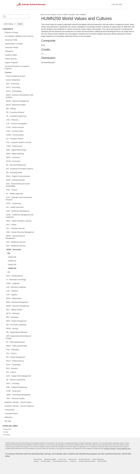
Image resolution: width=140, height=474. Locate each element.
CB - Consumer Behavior (15, 112)
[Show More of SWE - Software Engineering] (5, 387)
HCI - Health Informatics (15, 207)
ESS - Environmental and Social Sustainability (17, 185)
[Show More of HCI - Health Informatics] (5, 207)
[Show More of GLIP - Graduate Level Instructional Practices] (5, 197)
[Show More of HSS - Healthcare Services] (5, 245)
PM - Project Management (15, 357)
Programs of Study (11, 32)
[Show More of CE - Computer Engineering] (5, 116)
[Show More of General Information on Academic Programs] (4, 66)
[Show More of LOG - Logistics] (5, 294)
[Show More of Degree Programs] (4, 62)
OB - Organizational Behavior (16, 332)
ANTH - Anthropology (14, 91)
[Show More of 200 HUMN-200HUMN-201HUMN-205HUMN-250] (6, 253)
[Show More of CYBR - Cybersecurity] (5, 146)
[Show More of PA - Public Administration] (5, 342)
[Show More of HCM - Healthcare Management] (5, 211)
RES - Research (12, 368)
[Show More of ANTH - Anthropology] (5, 91)
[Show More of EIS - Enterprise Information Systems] (5, 168)
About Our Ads (72, 459)
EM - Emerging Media (14, 172)
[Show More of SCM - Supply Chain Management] (5, 376)
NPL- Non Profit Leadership (16, 325)
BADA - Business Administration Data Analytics (19, 96)
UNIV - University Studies (15, 398)
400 (8, 272)
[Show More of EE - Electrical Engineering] (5, 165)
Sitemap (36, 461)
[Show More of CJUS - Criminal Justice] (5, 131)
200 (8, 253)
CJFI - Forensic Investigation (16, 124)
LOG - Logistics (11, 295)
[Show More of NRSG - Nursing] (5, 328)
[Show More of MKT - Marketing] (5, 317)
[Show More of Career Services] (4, 58)
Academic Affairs (11, 55)
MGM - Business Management (17, 302)
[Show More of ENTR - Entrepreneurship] (5, 180)
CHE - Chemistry (12, 120)
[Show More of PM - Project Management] (5, 357)
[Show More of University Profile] (4, 40)
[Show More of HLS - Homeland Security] (5, 228)
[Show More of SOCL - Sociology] (5, 383)
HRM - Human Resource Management (20, 232)
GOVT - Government (13, 203)
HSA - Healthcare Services (16, 242)
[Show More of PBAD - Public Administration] (5, 346)
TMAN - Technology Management (18, 395)
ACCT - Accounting (13, 87)
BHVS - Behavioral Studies (16, 105)
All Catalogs (6, 434)
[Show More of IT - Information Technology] (5, 279)
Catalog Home (7, 429)
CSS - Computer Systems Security (18, 142)
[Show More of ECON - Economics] (5, 161)
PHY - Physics (11, 353)
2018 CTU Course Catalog (48, 14)
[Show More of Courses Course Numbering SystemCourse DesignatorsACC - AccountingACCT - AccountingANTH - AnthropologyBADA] (4, 72)
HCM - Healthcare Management (17, 211)
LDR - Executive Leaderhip (16, 287)
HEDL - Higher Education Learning (18, 221)
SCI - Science (11, 372)
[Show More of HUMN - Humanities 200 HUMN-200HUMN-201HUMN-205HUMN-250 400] (5, 249)
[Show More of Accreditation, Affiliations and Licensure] (4, 36)
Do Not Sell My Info (84, 459)
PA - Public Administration (15, 342)
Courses (8, 72)
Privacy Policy (38, 459)
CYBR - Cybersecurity (14, 146)
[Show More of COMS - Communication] (5, 135)
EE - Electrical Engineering (16, 165)
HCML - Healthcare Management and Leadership (19, 216)
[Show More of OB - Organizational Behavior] (5, 332)
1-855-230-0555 (116, 4)
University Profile (11, 40)
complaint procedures (109, 448)
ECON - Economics (13, 161)
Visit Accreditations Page (123, 448)
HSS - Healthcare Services (16, 246)
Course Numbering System (15, 76)
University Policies (11, 47)
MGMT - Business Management (17, 306)
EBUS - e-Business (13, 157)
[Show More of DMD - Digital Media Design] (5, 150)
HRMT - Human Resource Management (15, 237)
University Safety (46, 461)
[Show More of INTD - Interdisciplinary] (5, 276)
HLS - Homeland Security (15, 228)
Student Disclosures (98, 459)
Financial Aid (9, 410)
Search (20, 24)
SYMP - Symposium (13, 391)
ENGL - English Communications (18, 176)
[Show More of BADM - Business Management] (5, 101)
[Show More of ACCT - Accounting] (5, 87)
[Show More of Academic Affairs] (4, 55)
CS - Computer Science (14, 139)
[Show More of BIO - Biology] (5, 108)
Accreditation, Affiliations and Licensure (19, 36)
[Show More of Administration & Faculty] (4, 43)
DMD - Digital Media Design (16, 150)
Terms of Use (62, 459)
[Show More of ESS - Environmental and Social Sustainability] (5, 183)
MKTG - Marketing (13, 313)
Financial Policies (11, 413)
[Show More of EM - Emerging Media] (5, 172)
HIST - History (11, 225)
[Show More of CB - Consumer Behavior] (5, 112)
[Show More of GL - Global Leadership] (5, 193)
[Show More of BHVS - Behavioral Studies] (5, 104)
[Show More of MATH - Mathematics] (5, 298)
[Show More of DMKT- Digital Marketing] (5, 153)
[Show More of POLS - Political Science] (5, 361)
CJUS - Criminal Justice (15, 131)
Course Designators (13, 80)
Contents (8, 29)
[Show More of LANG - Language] (5, 283)
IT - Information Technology (16, 280)
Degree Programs (11, 62)
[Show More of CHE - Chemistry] (5, 120)
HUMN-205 (12, 264)
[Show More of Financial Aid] (4, 409)
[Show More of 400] (6, 272)
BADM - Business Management (17, 101)
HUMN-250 (12, 268)
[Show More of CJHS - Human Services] (5, 127)
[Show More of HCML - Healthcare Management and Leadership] (5, 214)
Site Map (8, 421)
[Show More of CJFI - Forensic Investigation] (5, 123)
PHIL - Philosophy (12, 350)
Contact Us (73, 461)
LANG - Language (12, 283)
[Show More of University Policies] (4, 47)
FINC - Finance (11, 190)
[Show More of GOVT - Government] (5, 203)
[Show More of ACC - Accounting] (5, 83)
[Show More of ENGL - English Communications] (5, 176)
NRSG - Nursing (12, 328)
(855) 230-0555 (102, 461)
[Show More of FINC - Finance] (5, 190)
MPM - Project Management (16, 321)
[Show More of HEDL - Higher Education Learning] (5, 221)
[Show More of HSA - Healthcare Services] (5, 242)
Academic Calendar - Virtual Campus (18, 402)
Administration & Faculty (14, 44)
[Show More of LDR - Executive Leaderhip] (5, 287)
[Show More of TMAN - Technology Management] (5, 394)
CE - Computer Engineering (16, 116)
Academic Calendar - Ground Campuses (19, 406)
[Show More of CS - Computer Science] (5, 138)
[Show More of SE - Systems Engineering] (5, 379)
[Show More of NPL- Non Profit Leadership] (5, 324)
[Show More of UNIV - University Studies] (5, 398)
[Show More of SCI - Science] (5, 372)
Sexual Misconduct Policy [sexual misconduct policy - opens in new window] (60, 461)
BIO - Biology (11, 108)
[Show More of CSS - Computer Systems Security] (5, 142)
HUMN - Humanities (13, 249)
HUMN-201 (12, 261)
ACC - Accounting (12, 84)
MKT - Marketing (12, 317)
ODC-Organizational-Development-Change (19, 337)
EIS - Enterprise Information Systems (19, 169)
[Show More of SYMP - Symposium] (5, 391)
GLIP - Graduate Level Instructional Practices (19, 198)
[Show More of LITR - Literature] (5, 291)
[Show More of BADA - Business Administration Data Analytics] (5, 95)
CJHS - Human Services (15, 127)
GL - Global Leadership (14, 194)
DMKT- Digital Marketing (15, 154)
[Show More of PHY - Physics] (5, 353)
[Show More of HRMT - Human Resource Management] (5, 236)
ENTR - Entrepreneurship (15, 180)
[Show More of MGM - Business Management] (5, 302)
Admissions (9, 51)
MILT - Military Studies (14, 310)
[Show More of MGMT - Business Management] (5, 306)
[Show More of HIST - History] (5, 224)
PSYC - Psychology (13, 365)
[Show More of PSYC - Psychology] (5, 364)
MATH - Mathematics (13, 298)
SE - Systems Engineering (15, 380)
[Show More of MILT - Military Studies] (5, 309)
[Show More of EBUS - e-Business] (5, 157)
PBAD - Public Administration (16, 346)
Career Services (11, 59)
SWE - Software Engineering (16, 387)
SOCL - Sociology (12, 383)
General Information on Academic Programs (17, 67)
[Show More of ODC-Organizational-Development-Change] (5, 336)
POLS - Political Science (15, 361)
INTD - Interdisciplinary (14, 276)
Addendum (9, 417)
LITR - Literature (12, 291)
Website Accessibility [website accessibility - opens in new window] (50, 459)
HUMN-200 (12, 257)
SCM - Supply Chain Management (18, 376)
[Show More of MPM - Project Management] (5, 321)
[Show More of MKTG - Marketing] (5, 313)
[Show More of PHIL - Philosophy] (5, 349)
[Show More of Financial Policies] (4, 413)
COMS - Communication (15, 135)
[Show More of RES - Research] (5, 368)
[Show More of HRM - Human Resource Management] (5, 232)
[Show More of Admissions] (4, 51)
